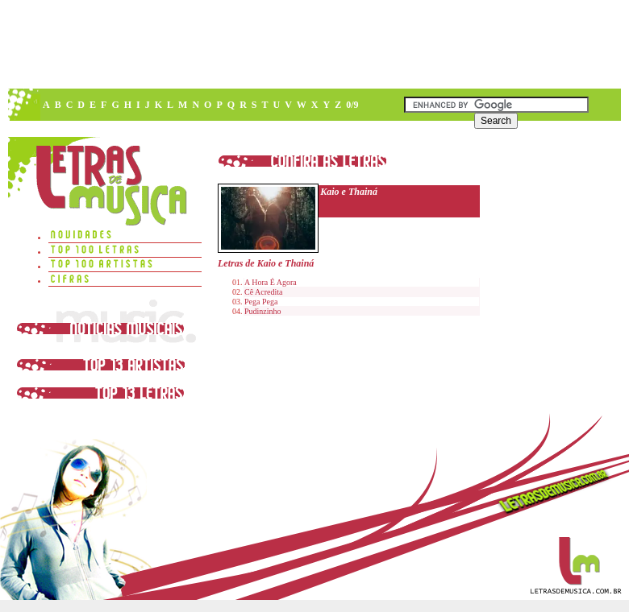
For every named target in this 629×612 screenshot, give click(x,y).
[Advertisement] (151, 159)
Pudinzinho (262, 311)
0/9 (352, 104)
